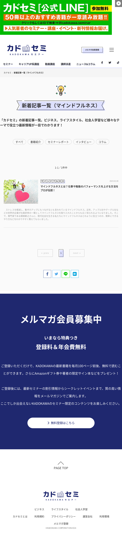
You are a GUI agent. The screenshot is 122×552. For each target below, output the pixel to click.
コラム (103, 142)
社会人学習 (81, 510)
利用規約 (39, 517)
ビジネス (39, 510)
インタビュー (84, 142)
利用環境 (104, 517)
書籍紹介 (35, 142)
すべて (19, 142)
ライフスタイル (59, 510)
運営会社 (87, 517)
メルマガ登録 (61, 525)
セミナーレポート (58, 142)
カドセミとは (20, 517)
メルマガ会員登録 (92, 49)
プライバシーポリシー (63, 517)
